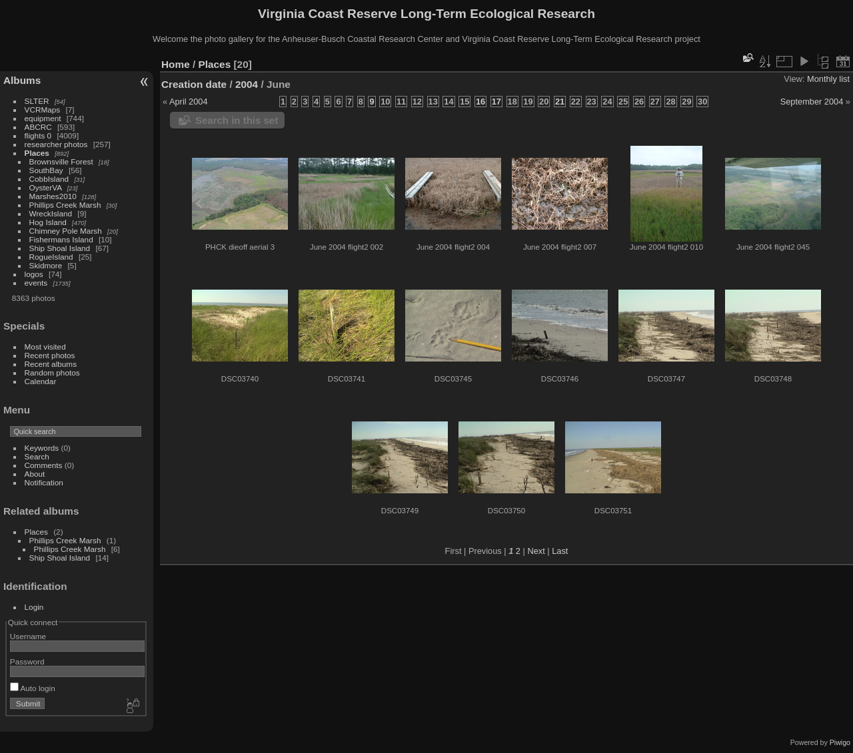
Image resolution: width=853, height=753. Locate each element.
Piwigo (840, 742)
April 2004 (188, 102)
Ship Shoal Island (60, 248)
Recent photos (50, 355)
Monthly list (828, 79)
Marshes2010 (53, 196)
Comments (44, 465)
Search (37, 456)
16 (480, 102)
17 (496, 102)
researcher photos (56, 144)
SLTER (37, 101)
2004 (246, 84)
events (36, 282)
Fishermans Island (61, 239)
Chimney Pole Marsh (65, 230)
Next (535, 551)
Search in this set (236, 120)
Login (34, 607)
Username (28, 636)
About (35, 473)
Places (37, 152)
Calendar (41, 381)
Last (560, 551)
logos (34, 274)
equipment (43, 118)
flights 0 (38, 135)
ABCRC (38, 127)
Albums (22, 80)
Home (175, 64)
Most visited (45, 346)
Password (27, 661)
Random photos (52, 372)
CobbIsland (49, 178)
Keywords (42, 447)
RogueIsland (51, 256)
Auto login (32, 688)
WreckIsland (51, 213)
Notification (44, 482)
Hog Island (48, 222)
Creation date (194, 84)
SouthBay (46, 170)
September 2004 (812, 102)
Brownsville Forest (61, 161)
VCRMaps (43, 109)
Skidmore (46, 265)
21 (559, 102)
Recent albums (51, 364)
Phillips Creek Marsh (65, 204)
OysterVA (45, 187)
